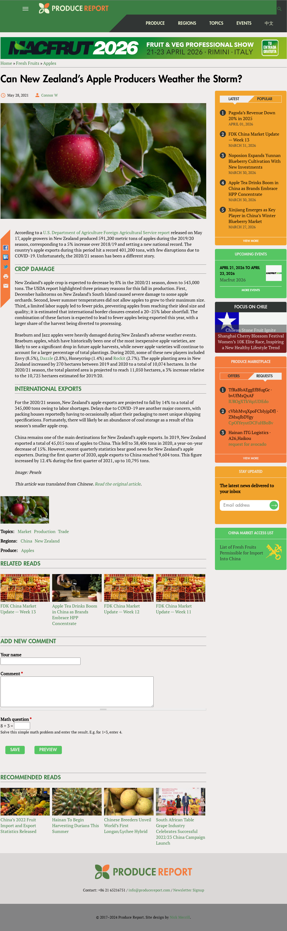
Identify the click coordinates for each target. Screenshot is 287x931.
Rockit (119, 358)
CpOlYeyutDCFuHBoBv (251, 423)
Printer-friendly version (6, 276)
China (26, 541)
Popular (264, 99)
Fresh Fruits (27, 63)
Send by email (6, 286)
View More (251, 458)
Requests (264, 376)
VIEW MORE (251, 240)
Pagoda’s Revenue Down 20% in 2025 (252, 115)
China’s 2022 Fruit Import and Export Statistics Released (18, 825)
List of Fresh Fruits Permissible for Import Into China (241, 552)
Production (45, 531)
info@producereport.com (149, 890)
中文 (269, 23)
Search (279, 9)
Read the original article (117, 484)
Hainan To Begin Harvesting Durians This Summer (75, 825)
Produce (155, 23)
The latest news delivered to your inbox (247, 488)
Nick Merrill (180, 917)
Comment (11, 673)
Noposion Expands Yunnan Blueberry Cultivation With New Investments (255, 161)
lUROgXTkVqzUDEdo (249, 401)
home (129, 23)
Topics (216, 23)
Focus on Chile (250, 307)
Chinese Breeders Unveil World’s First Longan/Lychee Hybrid (127, 825)
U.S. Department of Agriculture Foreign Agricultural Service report (106, 232)
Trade (63, 531)
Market (25, 531)
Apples (49, 63)
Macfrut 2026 (233, 280)
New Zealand (47, 541)
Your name (10, 655)
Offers (234, 376)
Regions (187, 23)
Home (6, 63)
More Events (251, 290)
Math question (16, 719)
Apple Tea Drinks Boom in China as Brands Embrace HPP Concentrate (74, 614)
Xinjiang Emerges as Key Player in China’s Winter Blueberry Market (252, 215)
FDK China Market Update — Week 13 (18, 609)
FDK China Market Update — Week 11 (174, 609)
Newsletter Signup (188, 890)
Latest (234, 99)
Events (244, 23)
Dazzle (46, 358)
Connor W (49, 95)
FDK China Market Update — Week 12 (122, 609)
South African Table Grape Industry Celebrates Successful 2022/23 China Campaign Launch (180, 831)
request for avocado (247, 444)
